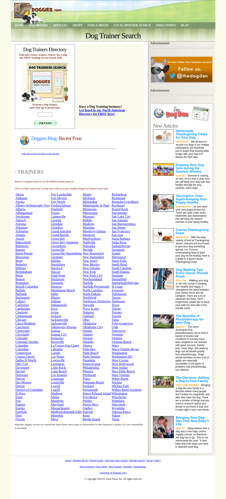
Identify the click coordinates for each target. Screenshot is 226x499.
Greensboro (58, 246)
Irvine (55, 312)
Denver (20, 378)
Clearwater (23, 331)
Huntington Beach (63, 290)
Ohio (86, 319)
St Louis (117, 286)
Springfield (119, 279)
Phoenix (88, 371)
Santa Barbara (121, 238)
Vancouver (119, 331)
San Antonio (120, 220)
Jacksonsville (59, 319)
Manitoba (57, 401)
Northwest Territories (97, 301)
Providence (90, 397)
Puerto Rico (90, 404)
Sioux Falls (119, 261)
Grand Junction (61, 231)
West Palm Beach (123, 371)
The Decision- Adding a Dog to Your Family (192, 379)
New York (89, 272)
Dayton (20, 371)
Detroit (20, 386)
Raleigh (88, 412)
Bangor (20, 249)
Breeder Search (137, 460)
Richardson (119, 194)
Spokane (117, 275)
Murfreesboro (92, 238)
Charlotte (22, 312)
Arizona (21, 224)
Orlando (88, 342)
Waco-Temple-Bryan (125, 349)
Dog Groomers (87, 466)
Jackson (56, 316)
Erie (18, 401)
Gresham (57, 257)
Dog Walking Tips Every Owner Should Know (192, 273)
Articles (60, 25)
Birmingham (24, 272)
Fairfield (21, 412)
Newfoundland (92, 279)
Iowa (54, 308)
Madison (56, 393)
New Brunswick (93, 253)
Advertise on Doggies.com (113, 472)
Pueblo (87, 401)
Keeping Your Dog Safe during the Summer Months (190, 168)
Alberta (20, 209)
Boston (20, 279)
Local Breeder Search (132, 25)
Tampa (116, 297)
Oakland (88, 316)
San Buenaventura (124, 224)
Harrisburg (58, 264)
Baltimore (22, 246)
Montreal (89, 235)
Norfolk (88, 283)
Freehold (57, 209)
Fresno (55, 213)
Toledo (116, 308)
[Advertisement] (137, 11)
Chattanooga (24, 316)
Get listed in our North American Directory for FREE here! (102, 112)
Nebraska (89, 246)
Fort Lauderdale (61, 194)
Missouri (88, 216)
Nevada (88, 249)
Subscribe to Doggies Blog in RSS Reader (40, 153)
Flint (19, 415)
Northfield (89, 297)
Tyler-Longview (122, 323)
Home (19, 25)
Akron (20, 194)
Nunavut (88, 312)
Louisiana (57, 378)
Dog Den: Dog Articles (116, 460)
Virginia (117, 338)
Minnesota (90, 209)
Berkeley (21, 264)
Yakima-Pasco (121, 412)
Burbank (21, 294)
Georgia (56, 220)
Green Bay (58, 238)
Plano (86, 378)
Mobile (87, 220)
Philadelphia (91, 367)
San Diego (118, 227)
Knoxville (57, 342)
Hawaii (55, 272)
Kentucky (57, 338)
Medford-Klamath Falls (66, 412)
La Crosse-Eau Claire (65, 345)
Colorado (22, 338)
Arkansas (22, 227)
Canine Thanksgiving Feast (192, 231)
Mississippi (90, 213)
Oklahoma (89, 323)
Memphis (57, 415)
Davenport (22, 367)
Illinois (55, 297)
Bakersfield (23, 242)
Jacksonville (59, 323)
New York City (92, 275)
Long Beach (59, 371)
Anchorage (23, 216)
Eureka (20, 408)
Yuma (115, 419)
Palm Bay (89, 349)
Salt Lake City (121, 216)
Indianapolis (59, 305)
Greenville (58, 249)
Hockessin (58, 279)
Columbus (22, 349)
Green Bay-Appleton (64, 242)
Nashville (89, 242)
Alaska (20, 202)
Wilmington (119, 393)
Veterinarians (139, 466)
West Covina (120, 360)
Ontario (88, 334)
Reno (86, 415)
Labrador (57, 349)
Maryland (57, 404)
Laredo (55, 353)
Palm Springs (91, 356)
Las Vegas (57, 356)
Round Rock (120, 209)
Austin (20, 238)
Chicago (21, 319)
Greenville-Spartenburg (66, 253)
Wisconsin (118, 404)
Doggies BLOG (80, 460)
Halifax (56, 261)
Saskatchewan (121, 246)
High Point (58, 275)
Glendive (57, 227)
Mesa (54, 419)
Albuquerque (24, 213)
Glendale (57, 224)
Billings (21, 268)
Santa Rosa (119, 242)
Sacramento (119, 213)
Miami (87, 194)
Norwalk (88, 305)
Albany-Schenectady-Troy (33, 205)
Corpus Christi (25, 356)
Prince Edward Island (97, 393)
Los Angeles (59, 375)
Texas (115, 305)
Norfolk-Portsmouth (96, 286)
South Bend (119, 264)
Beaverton (22, 257)
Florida (20, 419)
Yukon (116, 415)
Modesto (88, 224)
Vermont (117, 334)
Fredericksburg (61, 205)
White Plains (120, 378)
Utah (115, 327)
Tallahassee (119, 294)
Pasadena (89, 360)
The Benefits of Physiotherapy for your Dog (190, 319)
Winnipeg (118, 401)
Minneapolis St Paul (96, 205)
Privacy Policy (153, 460)
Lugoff (55, 390)
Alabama (21, 198)
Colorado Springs (27, 342)
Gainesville (58, 216)
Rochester (118, 205)
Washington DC (122, 356)
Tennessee (118, 301)
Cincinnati (22, 327)
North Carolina (92, 290)
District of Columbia (29, 390)
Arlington (22, 231)
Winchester (119, 397)
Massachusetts (60, 408)
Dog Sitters (101, 466)
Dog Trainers (115, 466)
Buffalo (21, 290)
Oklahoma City (93, 327)
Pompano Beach (93, 382)
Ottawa (87, 345)
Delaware (22, 375)
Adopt (77, 25)
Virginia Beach (121, 342)
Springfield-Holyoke (125, 283)
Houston (56, 286)
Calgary (21, 301)
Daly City (22, 364)
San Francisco (121, 231)
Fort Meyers (59, 198)
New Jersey (90, 261)
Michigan (89, 198)
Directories (166, 25)
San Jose (117, 235)
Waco (115, 345)
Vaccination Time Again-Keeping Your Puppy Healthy (191, 199)
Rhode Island (91, 419)
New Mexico (91, 264)
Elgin (19, 397)
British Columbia (27, 286)
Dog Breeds (38, 25)
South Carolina (121, 268)
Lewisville (58, 360)
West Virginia (120, 375)
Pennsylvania (91, 364)
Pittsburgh (89, 375)
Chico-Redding (26, 323)
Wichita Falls (120, 386)
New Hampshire (93, 257)
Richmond (118, 198)
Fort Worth (58, 202)
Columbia (22, 345)
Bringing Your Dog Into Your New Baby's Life (192, 421)
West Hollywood (123, 364)
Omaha (87, 331)
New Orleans (91, 268)
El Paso (20, 393)
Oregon (87, 338)
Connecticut (23, 353)
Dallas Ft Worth (26, 360)
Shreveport (119, 257)
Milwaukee (90, 202)
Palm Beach (90, 353)
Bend (19, 261)
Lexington (57, 364)
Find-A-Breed (98, 25)
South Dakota (121, 272)
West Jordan (120, 367)
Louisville (57, 382)
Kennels (128, 466)
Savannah (118, 249)
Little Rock (58, 367)
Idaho (54, 294)
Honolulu (57, 283)
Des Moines (23, 382)
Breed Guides (97, 460)
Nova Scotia (91, 308)
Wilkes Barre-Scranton (127, 390)
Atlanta (20, 235)
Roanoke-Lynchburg (125, 202)
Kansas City (59, 334)
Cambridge (23, 308)
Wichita (117, 382)
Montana (88, 227)
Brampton (22, 283)
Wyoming (118, 408)
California (22, 305)
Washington (119, 353)
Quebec (88, 408)
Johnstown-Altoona (63, 327)
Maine (55, 397)
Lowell (55, 386)
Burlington (23, 297)
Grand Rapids (60, 235)
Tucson (116, 316)
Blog (185, 25)
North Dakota (92, 294)
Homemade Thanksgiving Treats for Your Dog (192, 134)
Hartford (56, 268)
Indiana (56, 301)
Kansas (55, 331)
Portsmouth (90, 390)
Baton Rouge (24, 253)
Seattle (116, 253)
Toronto (117, 312)
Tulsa (115, 319)
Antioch (21, 220)
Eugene (20, 404)
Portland (88, 386)
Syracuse (118, 290)
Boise (19, 275)
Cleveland (22, 334)
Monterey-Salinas (94, 231)
